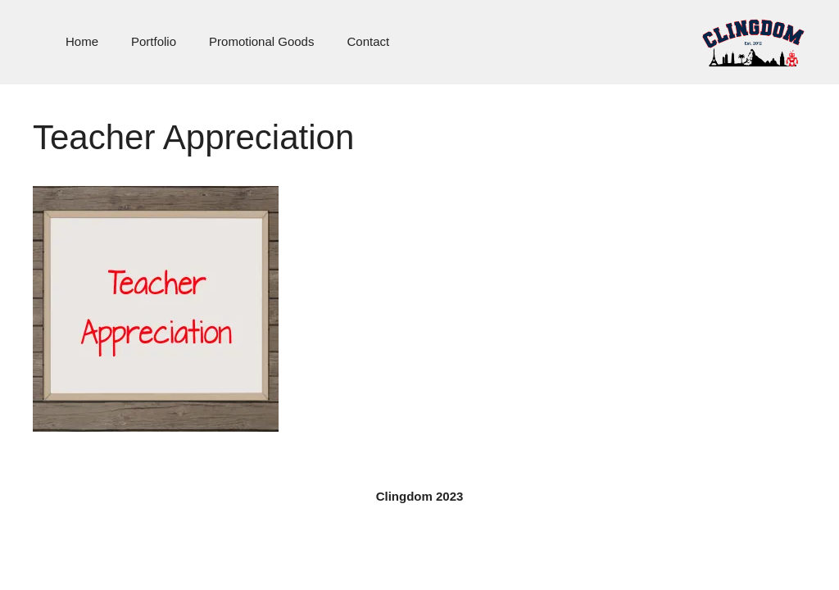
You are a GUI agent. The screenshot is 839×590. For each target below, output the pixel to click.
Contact (368, 41)
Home (82, 41)
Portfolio (153, 41)
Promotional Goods (261, 41)
